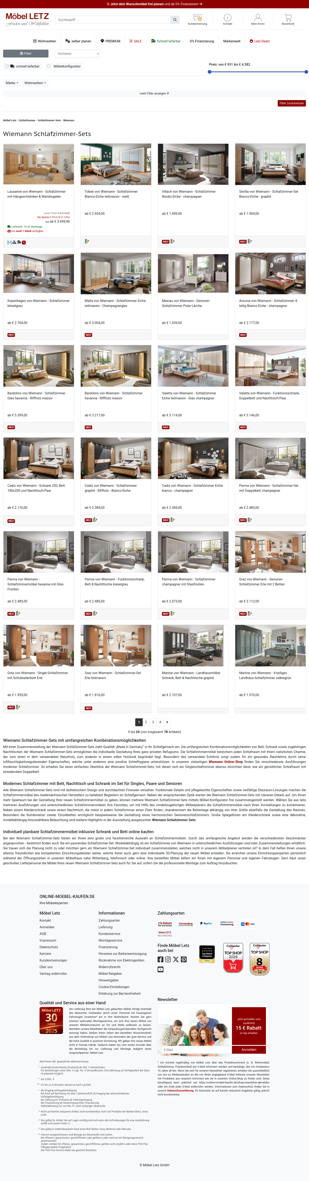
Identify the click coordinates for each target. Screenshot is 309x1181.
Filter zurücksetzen (292, 103)
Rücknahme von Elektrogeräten (121, 960)
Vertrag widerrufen (53, 974)
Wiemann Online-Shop (226, 762)
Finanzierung (108, 947)
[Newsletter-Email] (196, 1050)
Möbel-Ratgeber (110, 974)
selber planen (78, 41)
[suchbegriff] (113, 20)
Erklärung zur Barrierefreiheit (120, 994)
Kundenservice (109, 934)
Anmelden (47, 927)
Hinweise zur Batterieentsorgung (123, 954)
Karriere (45, 954)
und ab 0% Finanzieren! (154, 4)
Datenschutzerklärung (180, 1090)
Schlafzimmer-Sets (49, 120)
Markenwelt (231, 41)
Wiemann (68, 120)
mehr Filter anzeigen (154, 93)
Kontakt (45, 920)
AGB (43, 934)
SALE (136, 41)
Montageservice (110, 940)
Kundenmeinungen (53, 960)
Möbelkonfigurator (64, 66)
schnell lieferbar (23, 66)
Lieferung (105, 927)
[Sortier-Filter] (77, 54)
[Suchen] (175, 20)
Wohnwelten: (33, 83)
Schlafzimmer (27, 120)
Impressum (48, 940)
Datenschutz (49, 947)
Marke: (11, 83)
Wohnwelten (44, 41)
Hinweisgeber (109, 980)
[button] (228, 19)
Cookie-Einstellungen (114, 987)
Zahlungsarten (109, 920)
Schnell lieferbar (166, 41)
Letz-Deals (260, 41)
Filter (25, 53)
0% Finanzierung (202, 41)
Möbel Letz (9, 120)
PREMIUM (110, 41)
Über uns (46, 967)
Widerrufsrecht (109, 967)
